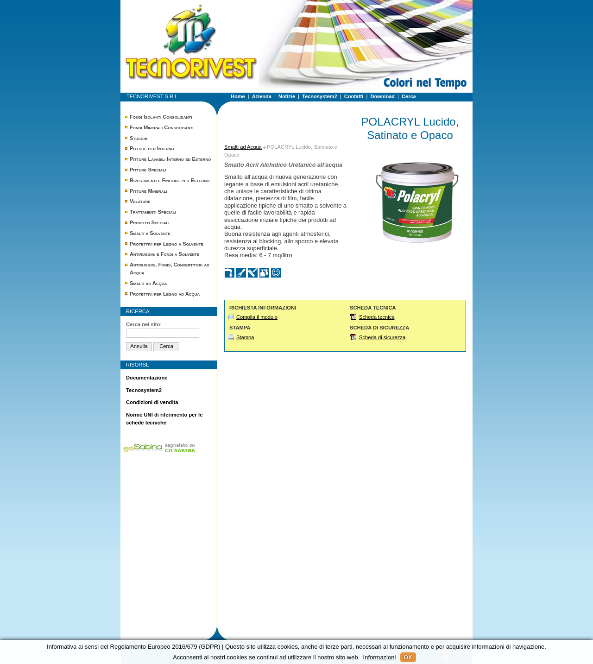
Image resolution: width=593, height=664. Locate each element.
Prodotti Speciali (150, 222)
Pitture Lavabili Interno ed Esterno (170, 159)
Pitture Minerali (148, 191)
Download (382, 96)
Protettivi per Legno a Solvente (166, 244)
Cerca (409, 96)
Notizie (286, 96)
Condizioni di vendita (152, 402)
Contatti (354, 96)
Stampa (245, 337)
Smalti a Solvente (150, 233)
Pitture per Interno (152, 148)
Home (238, 96)
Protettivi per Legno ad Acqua (165, 294)
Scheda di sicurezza (382, 337)
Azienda (261, 96)
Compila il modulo (257, 317)
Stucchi (138, 138)
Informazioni (379, 657)
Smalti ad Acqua (148, 283)
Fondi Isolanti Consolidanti (161, 117)
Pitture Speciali (148, 169)
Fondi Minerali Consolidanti (162, 127)
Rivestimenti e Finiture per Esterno (169, 180)
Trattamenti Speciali (153, 212)
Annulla (138, 346)
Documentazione (147, 377)
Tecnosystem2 (319, 96)
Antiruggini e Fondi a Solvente (164, 254)
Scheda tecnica (377, 317)
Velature (140, 201)
